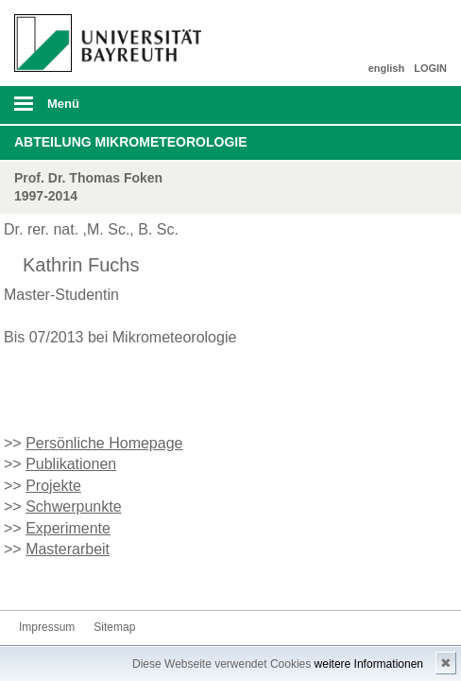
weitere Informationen (369, 664)
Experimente (68, 528)
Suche (404, 105)
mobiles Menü (101, 110)
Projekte (53, 486)
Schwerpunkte (73, 506)
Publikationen (71, 464)
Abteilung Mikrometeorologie (131, 141)
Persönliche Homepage (104, 443)
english (386, 68)
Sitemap (114, 627)
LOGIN (430, 68)
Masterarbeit (68, 549)
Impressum (47, 627)
